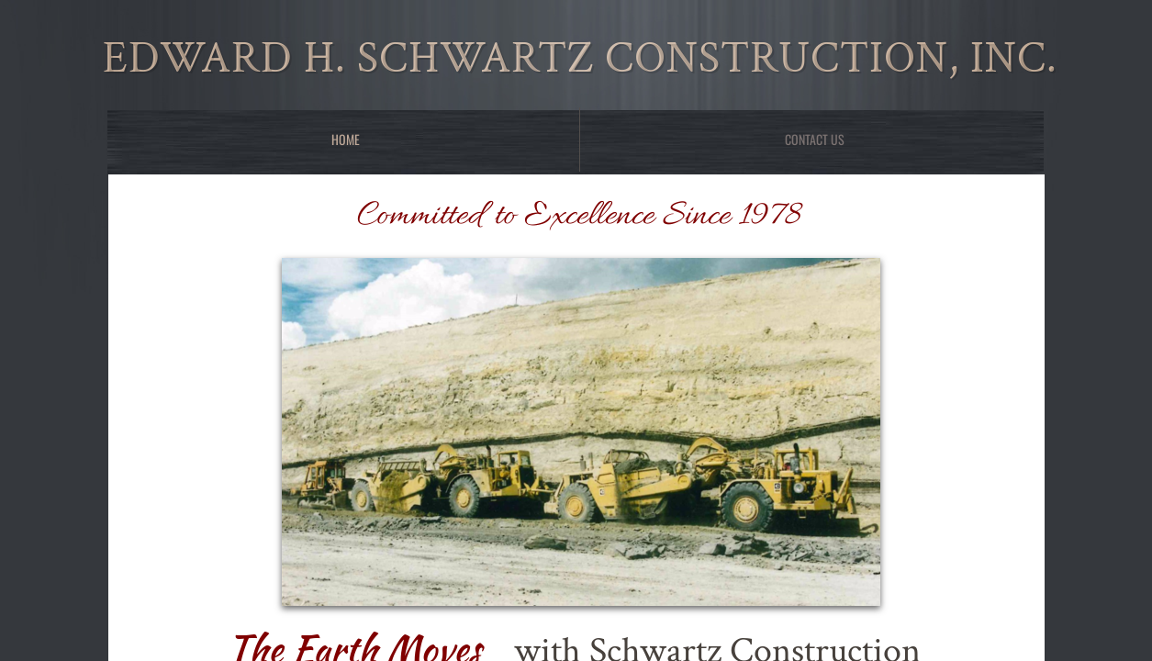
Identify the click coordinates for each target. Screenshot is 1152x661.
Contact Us (814, 139)
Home (345, 139)
